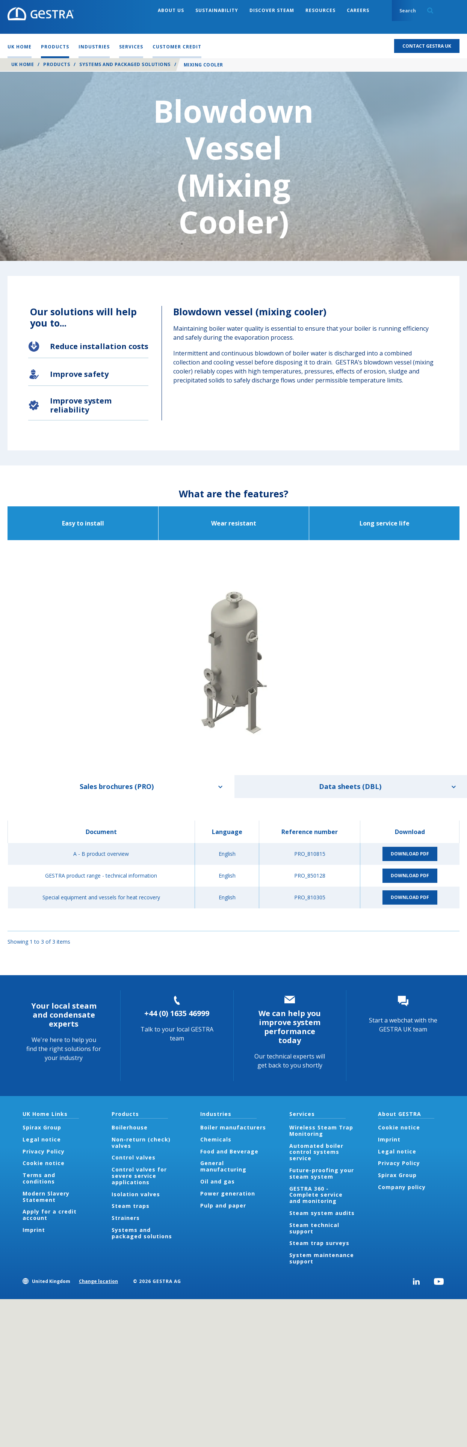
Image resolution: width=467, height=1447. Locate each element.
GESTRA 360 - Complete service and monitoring (316, 1195)
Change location (98, 1281)
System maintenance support (321, 1258)
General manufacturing (223, 1166)
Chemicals (215, 1139)
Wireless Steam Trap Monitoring (321, 1130)
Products (56, 64)
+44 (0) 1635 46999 (176, 1013)
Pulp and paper (223, 1205)
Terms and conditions (39, 1178)
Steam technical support (314, 1228)
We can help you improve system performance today (289, 1026)
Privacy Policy (44, 1151)
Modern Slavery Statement (46, 1196)
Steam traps (131, 1205)
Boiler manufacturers (233, 1127)
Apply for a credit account (50, 1214)
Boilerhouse (130, 1127)
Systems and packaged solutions (124, 64)
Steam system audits (322, 1213)
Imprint (34, 1229)
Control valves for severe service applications (139, 1176)
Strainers (126, 1217)
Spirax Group (42, 1127)
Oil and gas (217, 1181)
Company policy (402, 1187)
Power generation (227, 1193)
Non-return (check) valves (141, 1142)
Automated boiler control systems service (316, 1152)
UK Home (22, 64)
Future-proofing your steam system (321, 1173)
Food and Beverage (229, 1151)
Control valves (134, 1157)
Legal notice (42, 1139)
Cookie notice (44, 1163)
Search (430, 11)
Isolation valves (136, 1194)
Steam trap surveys (319, 1243)
